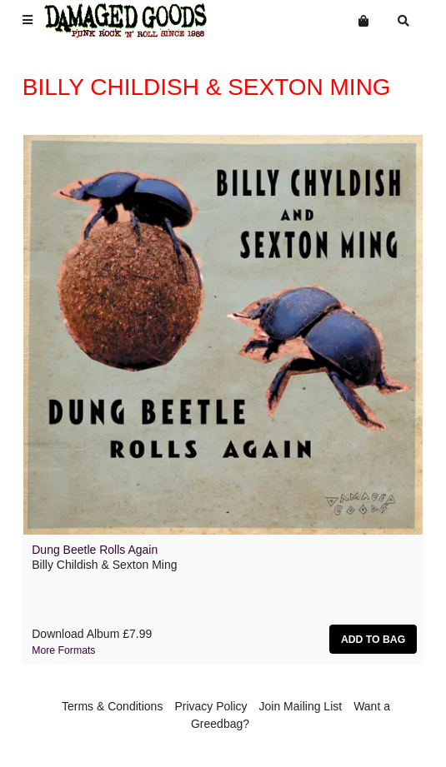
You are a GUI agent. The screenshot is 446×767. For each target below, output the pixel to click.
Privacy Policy (210, 706)
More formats (63, 650)
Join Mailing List (301, 706)
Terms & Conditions (112, 706)
